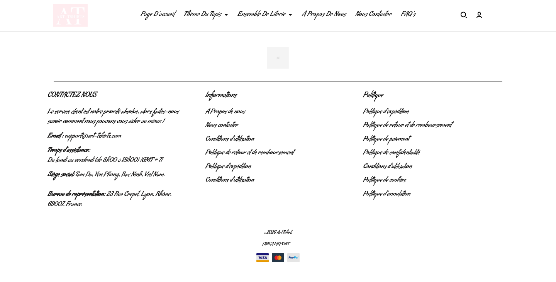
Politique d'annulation (386, 195)
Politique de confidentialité (391, 153)
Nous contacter (221, 126)
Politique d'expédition (228, 167)
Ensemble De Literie (264, 15)
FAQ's (408, 15)
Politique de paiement (386, 140)
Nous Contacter (373, 15)
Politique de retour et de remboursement (249, 153)
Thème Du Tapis (206, 15)
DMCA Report (275, 244)
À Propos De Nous (324, 15)
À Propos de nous (225, 112)
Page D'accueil (158, 15)
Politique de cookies (384, 181)
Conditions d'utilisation (229, 140)
